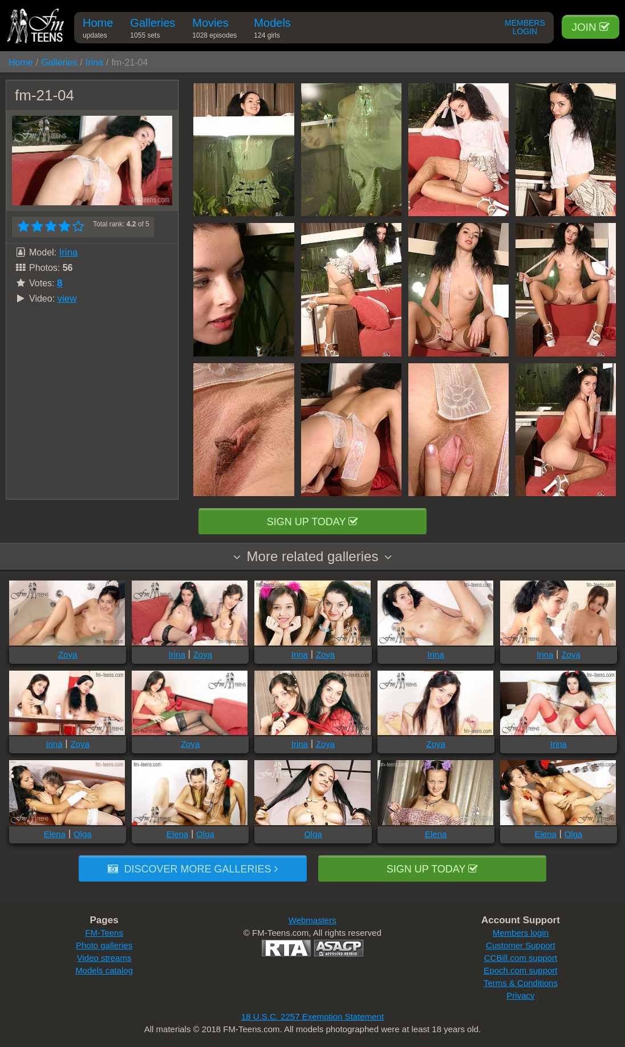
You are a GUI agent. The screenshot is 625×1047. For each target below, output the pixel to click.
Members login (521, 933)
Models (272, 30)
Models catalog (104, 970)
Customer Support (520, 945)
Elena (55, 834)
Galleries (152, 30)
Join (590, 27)
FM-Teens (104, 933)
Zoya (67, 654)
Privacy (520, 995)
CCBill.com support (520, 958)
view (67, 298)
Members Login (525, 27)
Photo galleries (104, 945)
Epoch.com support (520, 970)
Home (98, 30)
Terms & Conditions (521, 983)
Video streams (104, 958)
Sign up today (312, 521)
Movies (214, 30)
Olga (83, 834)
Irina (94, 62)
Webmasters (312, 920)
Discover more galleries (192, 869)
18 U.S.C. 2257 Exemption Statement (312, 1016)
